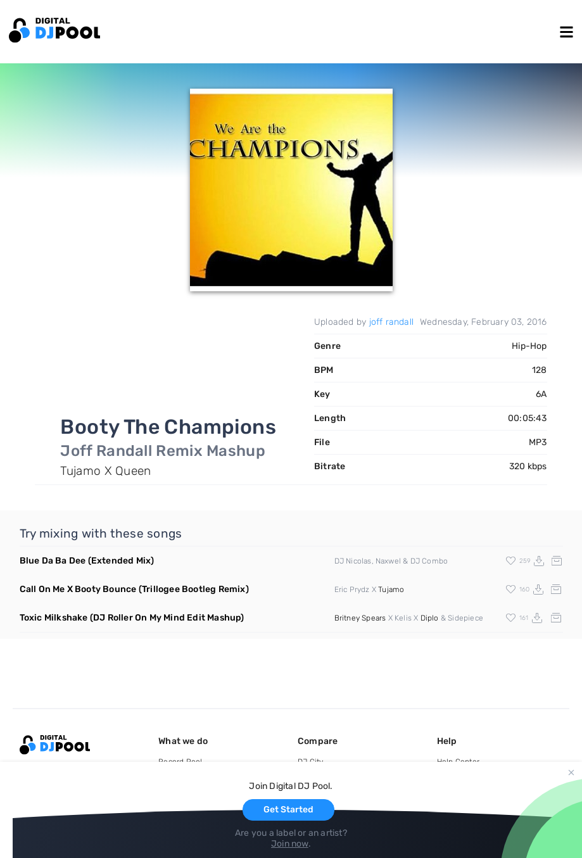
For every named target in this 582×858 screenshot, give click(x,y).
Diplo (430, 618)
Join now (289, 843)
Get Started (288, 809)
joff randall (391, 322)
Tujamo (391, 589)
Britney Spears (360, 618)
